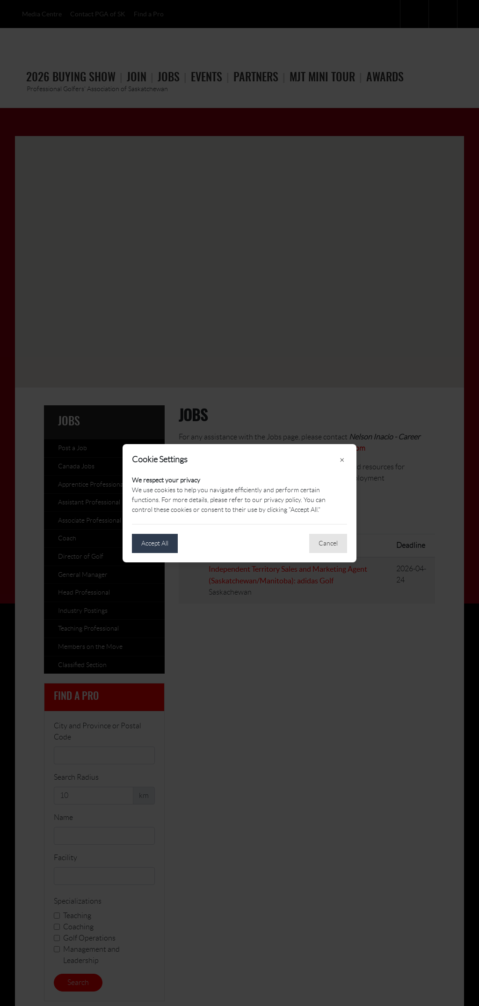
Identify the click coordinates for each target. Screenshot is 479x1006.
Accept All (154, 543)
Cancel (328, 543)
